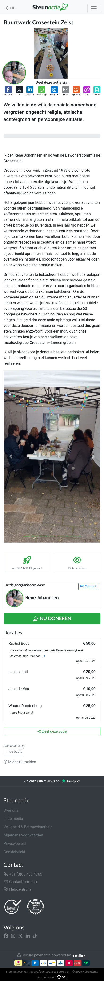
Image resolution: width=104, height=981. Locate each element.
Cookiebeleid (14, 852)
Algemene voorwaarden (23, 835)
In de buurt (14, 751)
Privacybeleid (15, 843)
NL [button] (12, 8)
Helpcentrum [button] (17, 889)
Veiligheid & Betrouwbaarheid (28, 827)
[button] (8, 91)
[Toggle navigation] (93, 8)
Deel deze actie (52, 731)
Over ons (11, 810)
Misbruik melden (20, 762)
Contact (88, 586)
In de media (13, 818)
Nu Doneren (52, 619)
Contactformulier (21, 882)
